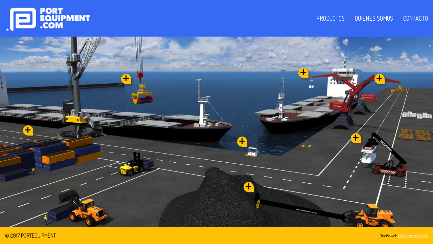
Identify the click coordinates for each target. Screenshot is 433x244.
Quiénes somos (374, 18)
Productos (330, 18)
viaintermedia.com (413, 235)
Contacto (415, 18)
